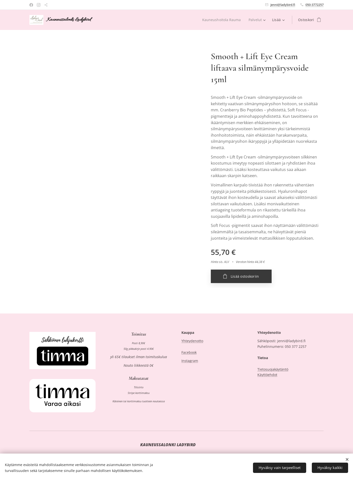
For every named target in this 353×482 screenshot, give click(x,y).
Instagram (189, 361)
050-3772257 (314, 4)
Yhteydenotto (192, 341)
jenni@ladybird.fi (282, 4)
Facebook (189, 352)
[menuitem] (222, 20)
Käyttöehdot (267, 374)
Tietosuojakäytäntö (272, 369)
